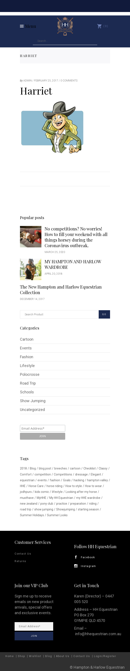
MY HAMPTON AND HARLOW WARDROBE (73, 264)
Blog (48, 656)
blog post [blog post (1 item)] (45, 468)
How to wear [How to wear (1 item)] (93, 486)
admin (27, 80)
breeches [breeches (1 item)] (60, 468)
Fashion (26, 357)
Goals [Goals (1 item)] (67, 480)
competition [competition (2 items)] (43, 474)
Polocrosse (29, 374)
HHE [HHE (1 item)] (23, 486)
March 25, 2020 (55, 252)
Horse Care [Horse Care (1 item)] (36, 486)
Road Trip (28, 383)
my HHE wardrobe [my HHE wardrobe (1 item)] (88, 497)
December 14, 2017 (32, 299)
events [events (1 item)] (42, 480)
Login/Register (105, 656)
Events (26, 348)
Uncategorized (32, 409)
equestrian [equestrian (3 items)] (27, 480)
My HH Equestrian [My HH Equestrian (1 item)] (61, 497)
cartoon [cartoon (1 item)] (75, 468)
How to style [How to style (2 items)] (73, 486)
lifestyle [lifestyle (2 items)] (57, 491)
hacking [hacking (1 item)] (79, 480)
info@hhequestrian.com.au (98, 634)
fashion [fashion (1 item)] (55, 480)
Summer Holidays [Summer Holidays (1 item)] (32, 515)
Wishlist (35, 656)
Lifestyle (27, 365)
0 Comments (68, 80)
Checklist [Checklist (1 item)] (89, 468)
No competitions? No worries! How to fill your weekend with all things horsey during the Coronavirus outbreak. (76, 237)
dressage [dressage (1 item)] (81, 474)
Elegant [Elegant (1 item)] (96, 474)
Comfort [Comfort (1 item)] (26, 474)
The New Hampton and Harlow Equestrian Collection (61, 289)
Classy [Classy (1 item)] (103, 468)
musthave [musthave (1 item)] (27, 497)
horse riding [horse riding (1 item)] (54, 486)
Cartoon (26, 339)
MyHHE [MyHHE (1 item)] (41, 497)
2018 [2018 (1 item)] (23, 468)
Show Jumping (32, 401)
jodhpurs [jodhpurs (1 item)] (26, 491)
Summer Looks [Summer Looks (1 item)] (57, 515)
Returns (20, 561)
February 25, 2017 (46, 80)
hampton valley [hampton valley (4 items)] (97, 480)
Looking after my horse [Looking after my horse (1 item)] (81, 491)
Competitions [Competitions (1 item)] (63, 474)
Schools (27, 392)
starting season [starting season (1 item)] (88, 509)
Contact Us (23, 553)
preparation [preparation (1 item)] (78, 503)
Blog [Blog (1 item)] (33, 468)
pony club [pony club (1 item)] (46, 503)
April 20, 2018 (53, 273)
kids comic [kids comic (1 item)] (42, 491)
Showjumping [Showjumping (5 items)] (65, 509)
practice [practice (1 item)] (61, 503)
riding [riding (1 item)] (93, 503)
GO (104, 314)
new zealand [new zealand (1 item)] (28, 503)
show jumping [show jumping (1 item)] (43, 509)
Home (9, 656)
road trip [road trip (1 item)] (25, 509)
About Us (62, 656)
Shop (21, 656)
